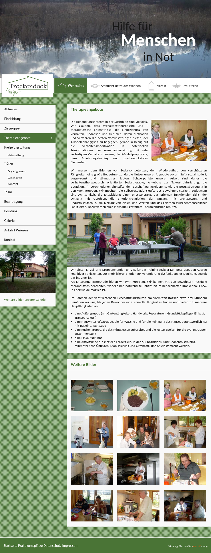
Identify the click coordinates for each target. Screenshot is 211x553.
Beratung (10, 211)
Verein (161, 86)
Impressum (70, 545)
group (200, 546)
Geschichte (15, 178)
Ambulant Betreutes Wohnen (121, 86)
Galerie (9, 221)
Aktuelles (11, 109)
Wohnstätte (76, 86)
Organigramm (17, 171)
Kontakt (9, 240)
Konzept (13, 184)
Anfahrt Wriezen (16, 230)
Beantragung (13, 201)
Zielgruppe (12, 128)
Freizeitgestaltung (17, 147)
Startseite (10, 545)
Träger (8, 163)
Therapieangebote (17, 138)
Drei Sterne (190, 86)
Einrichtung (12, 119)
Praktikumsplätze (30, 545)
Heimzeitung (16, 155)
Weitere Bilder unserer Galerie (25, 300)
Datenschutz (52, 545)
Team (8, 192)
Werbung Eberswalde (179, 546)
